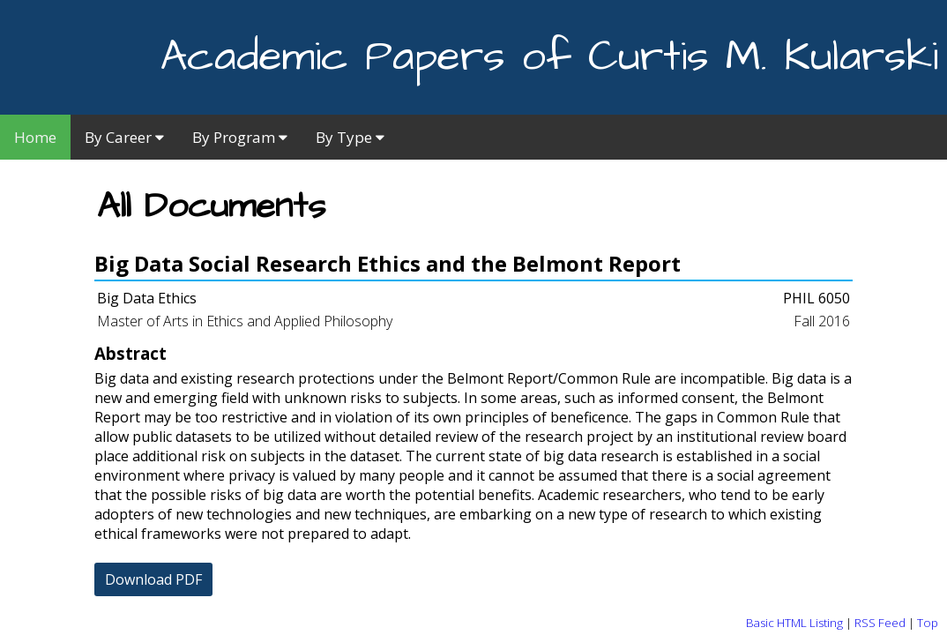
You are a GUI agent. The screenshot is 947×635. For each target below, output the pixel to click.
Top (927, 623)
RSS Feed (880, 623)
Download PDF (153, 579)
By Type (350, 137)
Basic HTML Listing (794, 623)
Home (35, 137)
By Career (124, 137)
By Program (239, 137)
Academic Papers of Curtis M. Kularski (549, 57)
